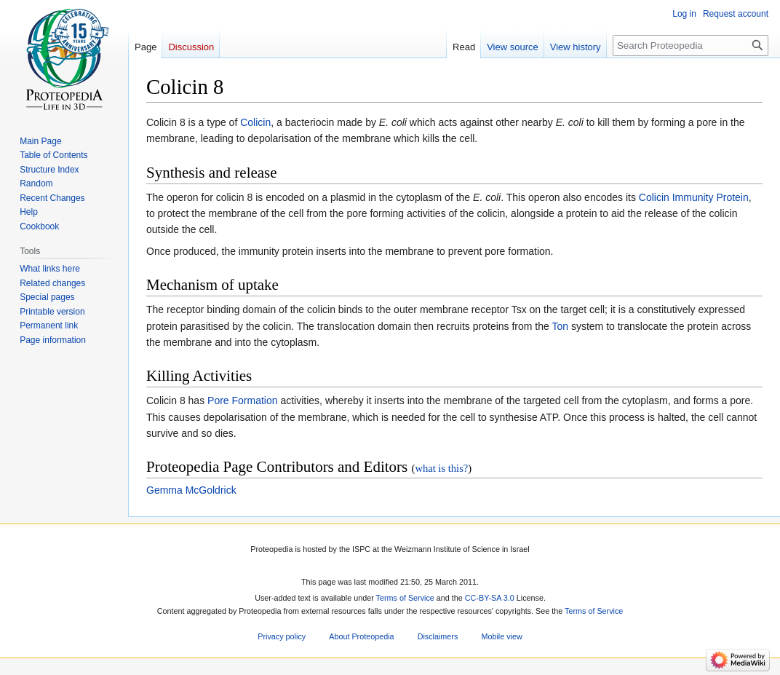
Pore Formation (242, 400)
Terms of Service (405, 598)
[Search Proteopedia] (690, 45)
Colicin (255, 122)
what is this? (441, 468)
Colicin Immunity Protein (694, 197)
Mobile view (501, 636)
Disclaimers (438, 636)
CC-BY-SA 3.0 (489, 598)
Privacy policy (282, 636)
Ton (560, 326)
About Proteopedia (361, 636)
